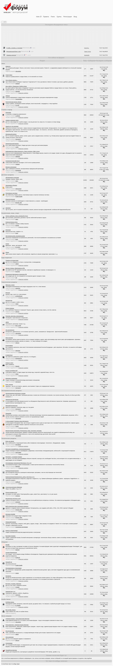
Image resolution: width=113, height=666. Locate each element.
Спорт (7, 243)
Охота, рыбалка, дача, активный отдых (17, 216)
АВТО (7, 322)
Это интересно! (10, 330)
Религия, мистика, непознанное (15, 316)
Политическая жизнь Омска (13, 102)
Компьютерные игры (12, 222)
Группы (59, 17)
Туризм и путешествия (12, 260)
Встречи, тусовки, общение (13, 583)
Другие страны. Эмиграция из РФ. (15, 268)
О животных (9, 355)
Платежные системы (11, 193)
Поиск (53, 17)
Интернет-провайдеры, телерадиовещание (18, 449)
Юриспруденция (10, 199)
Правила (46, 17)
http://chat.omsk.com (11, 563)
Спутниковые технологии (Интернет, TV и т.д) (18, 463)
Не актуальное (10, 631)
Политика (8, 112)
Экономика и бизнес (11, 185)
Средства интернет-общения (14, 487)
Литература (9, 300)
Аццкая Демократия (11, 552)
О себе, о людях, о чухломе (14, 53)
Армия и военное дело (12, 120)
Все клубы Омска (11, 609)
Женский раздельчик (11, 405)
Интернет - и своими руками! (14, 456)
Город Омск (9, 75)
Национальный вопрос (12, 143)
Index (38, 17)
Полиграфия (9, 345)
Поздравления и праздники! (14, 568)
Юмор (7, 252)
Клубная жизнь (10, 602)
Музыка (8, 292)
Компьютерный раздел (12, 470)
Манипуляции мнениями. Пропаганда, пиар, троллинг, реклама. (24, 430)
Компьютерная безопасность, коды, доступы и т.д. (20, 476)
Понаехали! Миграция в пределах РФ (16, 274)
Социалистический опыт (13, 161)
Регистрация (67, 17)
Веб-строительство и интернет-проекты (17, 506)
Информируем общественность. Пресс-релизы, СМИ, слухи (23, 151)
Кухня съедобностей (11, 370)
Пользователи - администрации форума (17, 624)
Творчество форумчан (12, 399)
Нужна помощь (10, 308)
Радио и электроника (12, 530)
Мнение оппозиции (11, 167)
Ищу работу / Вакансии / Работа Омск (16, 86)
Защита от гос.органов (12, 126)
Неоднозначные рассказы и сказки (15, 393)
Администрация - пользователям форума (17, 618)
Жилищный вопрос (11, 134)
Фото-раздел (9, 337)
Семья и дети (9, 362)
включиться (22, 548)
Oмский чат (9, 562)
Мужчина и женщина (11, 378)
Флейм (7, 544)
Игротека (8, 229)
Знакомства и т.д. (10, 591)
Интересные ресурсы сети (13, 498)
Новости (8, 66)
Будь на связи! (10, 441)
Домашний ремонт (11, 522)
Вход (75, 17)
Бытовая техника (10, 535)
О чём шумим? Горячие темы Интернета (17, 421)
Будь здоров (9, 384)
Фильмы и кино (10, 285)
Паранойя (8, 413)
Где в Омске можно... (11, 80)
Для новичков (10, 637)
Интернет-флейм (10, 514)
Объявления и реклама (12, 177)
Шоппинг (8, 208)
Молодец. (86, 53)
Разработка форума (11, 650)
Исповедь (8, 576)
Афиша (8, 95)
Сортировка (9, 643)
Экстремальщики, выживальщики (15, 236)
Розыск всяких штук (11, 492)
